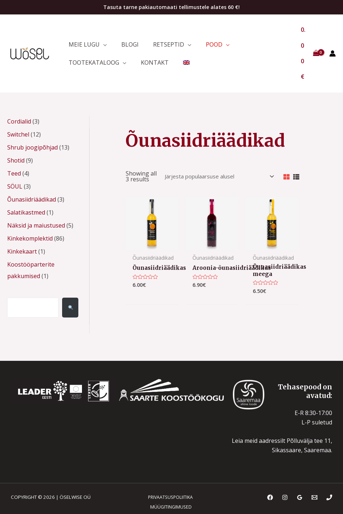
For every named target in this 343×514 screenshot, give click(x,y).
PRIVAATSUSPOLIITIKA (168, 481)
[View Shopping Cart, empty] (309, 42)
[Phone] (329, 481)
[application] (101, 31)
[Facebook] (270, 481)
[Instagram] (285, 481)
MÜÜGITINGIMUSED (169, 490)
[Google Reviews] (300, 481)
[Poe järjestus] (213, 156)
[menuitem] (177, 53)
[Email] (314, 481)
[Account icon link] (332, 42)
